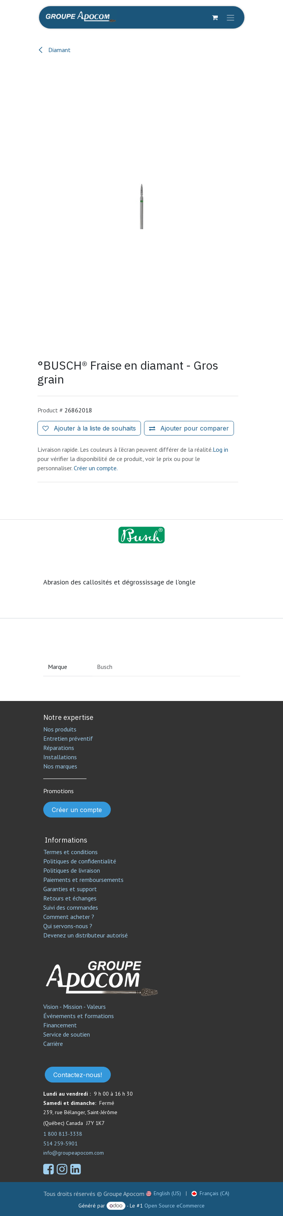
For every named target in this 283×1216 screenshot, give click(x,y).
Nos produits (59, 729)
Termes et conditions (70, 852)
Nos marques (60, 766)
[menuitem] (163, 1193)
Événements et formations (78, 1016)
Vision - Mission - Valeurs (74, 1006)
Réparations (58, 748)
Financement (60, 1025)
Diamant (54, 50)
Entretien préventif (68, 738)
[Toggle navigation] (230, 17)
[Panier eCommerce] (215, 17)
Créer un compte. (96, 468)
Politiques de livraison (71, 870)
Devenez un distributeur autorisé (86, 935)
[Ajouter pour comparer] (189, 428)
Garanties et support (70, 889)
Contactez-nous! (77, 1075)
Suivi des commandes (70, 907)
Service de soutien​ (66, 1034)
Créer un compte (77, 810)
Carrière (53, 1043)
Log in (220, 449)
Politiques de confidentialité (79, 861)
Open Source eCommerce (174, 1205)
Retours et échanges (70, 898)
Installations (60, 757)
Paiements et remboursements (83, 879)
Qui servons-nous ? (67, 926)
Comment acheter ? (68, 916)
